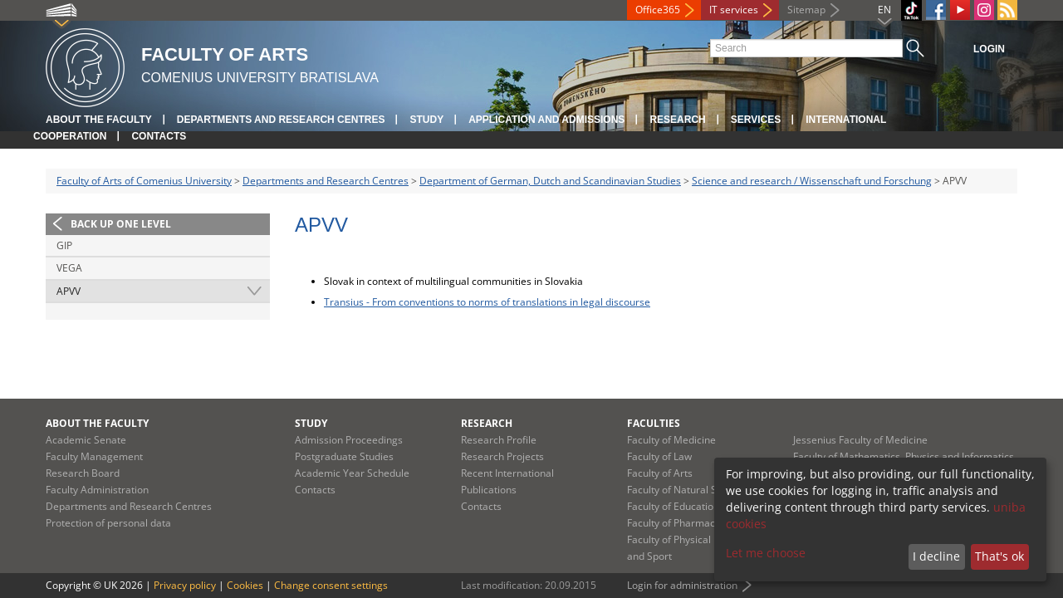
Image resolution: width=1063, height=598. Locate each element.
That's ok (999, 556)
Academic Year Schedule (352, 473)
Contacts (158, 136)
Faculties (653, 423)
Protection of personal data (108, 523)
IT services (733, 9)
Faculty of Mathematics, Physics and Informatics (903, 456)
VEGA (69, 268)
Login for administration (682, 585)
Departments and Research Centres (281, 119)
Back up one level (121, 224)
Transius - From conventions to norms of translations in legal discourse (487, 302)
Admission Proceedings (349, 440)
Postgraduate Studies (344, 456)
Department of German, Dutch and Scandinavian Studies (550, 181)
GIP (64, 245)
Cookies (245, 585)
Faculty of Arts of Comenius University (144, 181)
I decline (936, 556)
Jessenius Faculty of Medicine (860, 440)
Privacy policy (185, 585)
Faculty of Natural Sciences (689, 490)
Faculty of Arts (660, 473)
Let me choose (766, 553)
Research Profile (498, 440)
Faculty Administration (97, 490)
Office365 (657, 9)
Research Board (83, 473)
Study (426, 119)
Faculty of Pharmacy (673, 523)
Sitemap (806, 9)
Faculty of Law (659, 456)
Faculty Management (94, 456)
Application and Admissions (546, 119)
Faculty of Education (673, 506)
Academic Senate (86, 440)
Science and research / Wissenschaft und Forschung (812, 181)
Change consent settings (331, 585)
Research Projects (502, 456)
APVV (68, 291)
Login (989, 49)
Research (677, 119)
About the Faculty (99, 119)
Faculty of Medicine (671, 440)
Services (756, 119)
